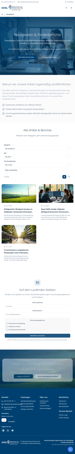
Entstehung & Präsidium (44, 402)
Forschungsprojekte (27, 404)
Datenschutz (63, 404)
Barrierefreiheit (64, 406)
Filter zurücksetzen (11, 170)
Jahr (5, 153)
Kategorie (7, 145)
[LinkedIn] (3, 430)
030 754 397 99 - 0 (9, 401)
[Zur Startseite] (2, 14)
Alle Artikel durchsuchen (26, 57)
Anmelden (11, 421)
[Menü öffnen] (71, 8)
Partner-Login (63, 415)
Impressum (62, 401)
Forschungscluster (10, 161)
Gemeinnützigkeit (45, 408)
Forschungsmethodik (27, 406)
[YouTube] (12, 430)
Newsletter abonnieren (49, 57)
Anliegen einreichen (27, 409)
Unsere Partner (44, 406)
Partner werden (64, 418)
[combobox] (37, 149)
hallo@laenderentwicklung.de (13, 404)
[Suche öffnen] (66, 8)
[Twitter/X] (8, 430)
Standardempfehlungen (28, 401)
